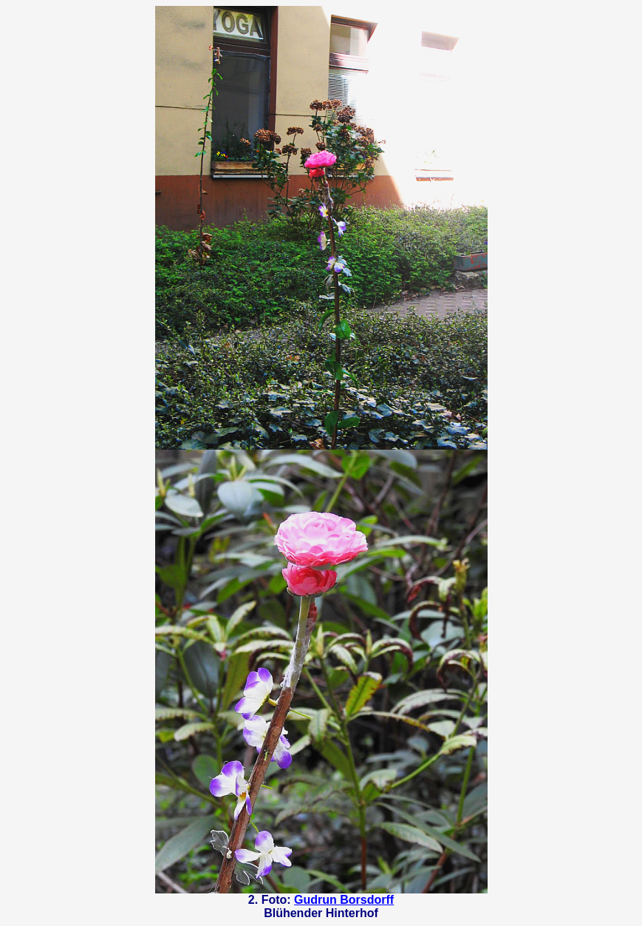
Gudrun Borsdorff (344, 899)
